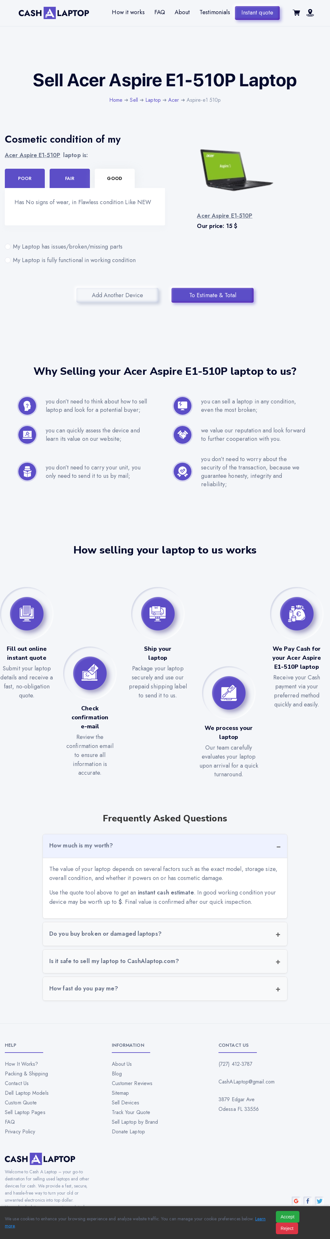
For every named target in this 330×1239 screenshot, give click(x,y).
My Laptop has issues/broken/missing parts (85, 246)
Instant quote (257, 12)
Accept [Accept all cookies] (288, 1216)
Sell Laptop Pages (25, 1112)
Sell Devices (125, 1102)
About (182, 12)
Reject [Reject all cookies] (287, 1228)
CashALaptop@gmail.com (246, 1081)
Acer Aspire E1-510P (32, 155)
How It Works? (21, 1064)
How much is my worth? (81, 845)
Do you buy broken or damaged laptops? (105, 934)
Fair (69, 178)
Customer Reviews (132, 1083)
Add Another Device (117, 295)
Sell (134, 100)
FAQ (159, 12)
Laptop (153, 100)
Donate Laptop (128, 1131)
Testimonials (214, 12)
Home (115, 100)
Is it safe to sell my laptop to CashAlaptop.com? (114, 961)
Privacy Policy (20, 1131)
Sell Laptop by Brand (135, 1122)
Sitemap (120, 1093)
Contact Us (17, 1083)
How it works (128, 12)
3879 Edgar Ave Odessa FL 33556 (238, 1104)
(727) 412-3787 (235, 1064)
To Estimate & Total (212, 295)
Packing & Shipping (26, 1073)
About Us (122, 1064)
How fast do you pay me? (83, 988)
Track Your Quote (131, 1112)
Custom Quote (21, 1102)
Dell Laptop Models (27, 1093)
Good (114, 178)
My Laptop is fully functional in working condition (85, 260)
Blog (117, 1073)
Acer (173, 100)
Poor (24, 178)
